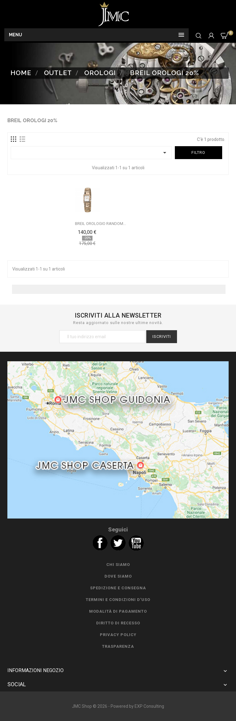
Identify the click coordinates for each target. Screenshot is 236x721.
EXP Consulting (149, 706)
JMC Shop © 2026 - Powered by (103, 706)
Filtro (198, 152)
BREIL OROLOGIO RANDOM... (100, 223)
